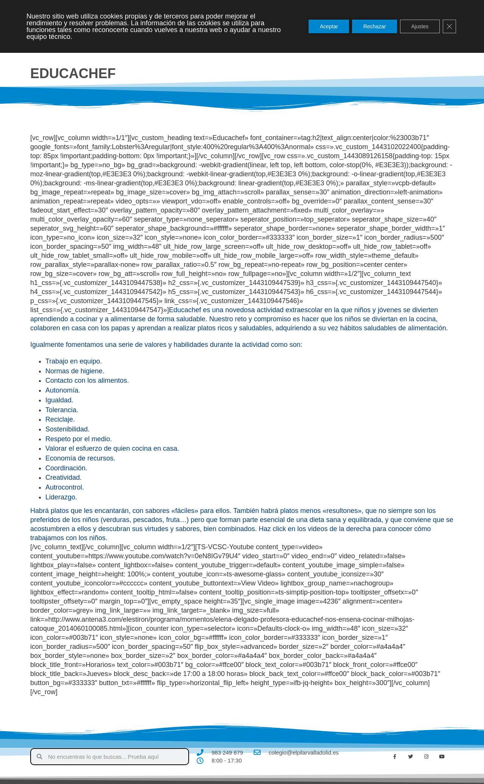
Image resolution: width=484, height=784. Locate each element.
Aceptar (327, 26)
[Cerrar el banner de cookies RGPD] (449, 26)
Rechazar (373, 26)
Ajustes (419, 26)
